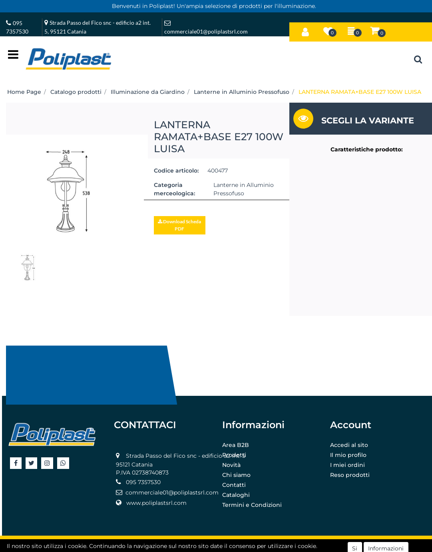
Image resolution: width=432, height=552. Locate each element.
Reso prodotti (350, 475)
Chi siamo (236, 475)
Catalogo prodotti (76, 91)
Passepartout (234, 544)
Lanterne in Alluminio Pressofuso (241, 91)
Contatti (234, 484)
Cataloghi (236, 494)
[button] (305, 30)
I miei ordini (347, 465)
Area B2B (235, 445)
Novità (231, 465)
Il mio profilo (348, 455)
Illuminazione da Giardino (148, 91)
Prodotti (234, 455)
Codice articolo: (176, 170)
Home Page (24, 91)
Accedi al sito (349, 445)
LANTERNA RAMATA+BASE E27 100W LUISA (360, 91)
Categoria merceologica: (174, 189)
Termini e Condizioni (252, 504)
